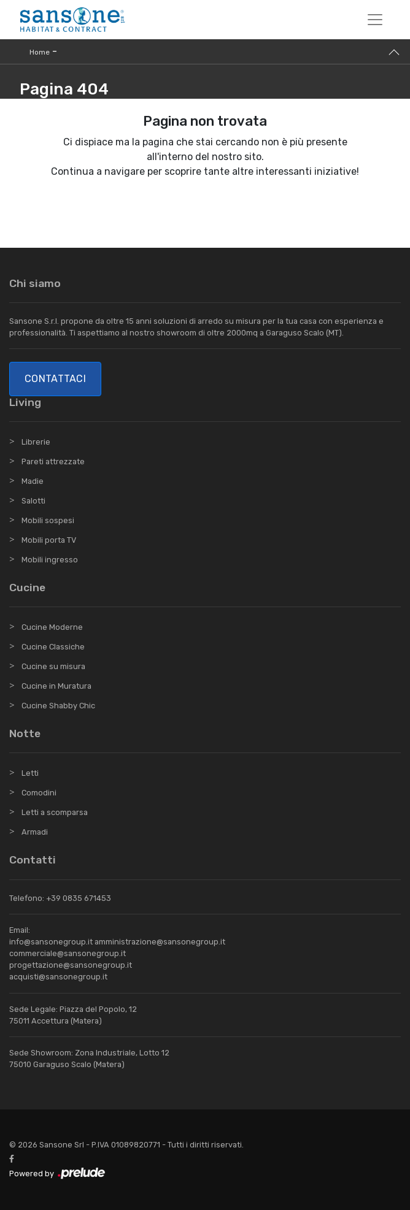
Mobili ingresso (49, 559)
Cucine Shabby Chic (58, 705)
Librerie (35, 441)
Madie (32, 481)
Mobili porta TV (48, 540)
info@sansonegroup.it (51, 941)
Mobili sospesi (47, 520)
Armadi (34, 832)
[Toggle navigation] (375, 19)
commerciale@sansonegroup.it (67, 953)
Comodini (38, 792)
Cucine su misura (53, 666)
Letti (30, 773)
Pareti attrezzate (53, 461)
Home (39, 52)
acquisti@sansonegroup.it (58, 976)
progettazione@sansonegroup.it (70, 965)
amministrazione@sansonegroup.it (160, 941)
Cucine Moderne (52, 627)
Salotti (33, 500)
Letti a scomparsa (54, 812)
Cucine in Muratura (56, 686)
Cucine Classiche (53, 646)
